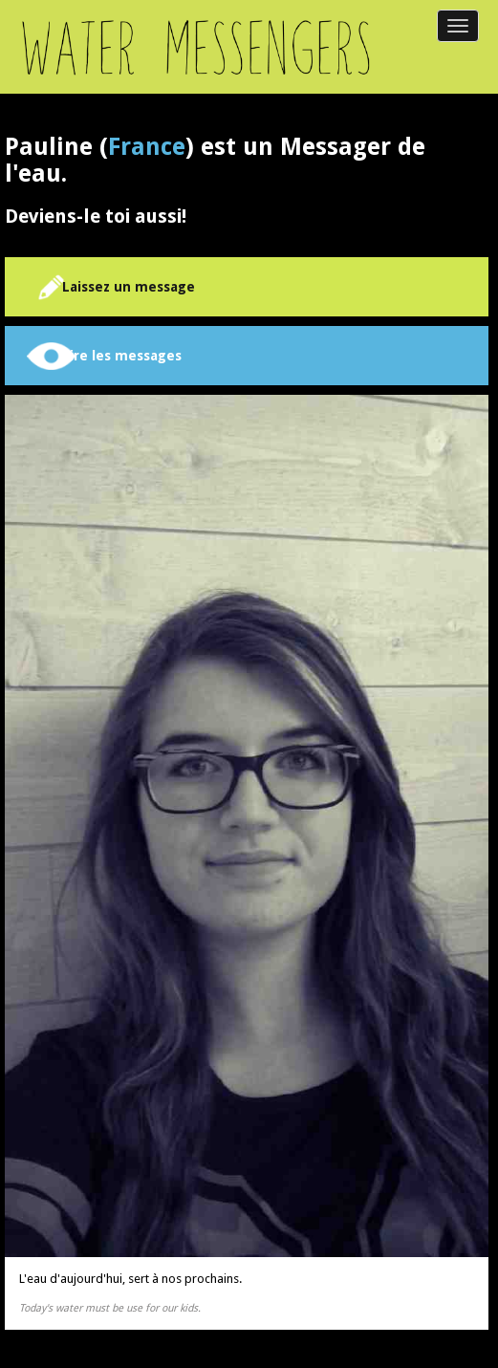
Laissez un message (128, 286)
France (146, 147)
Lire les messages (122, 355)
